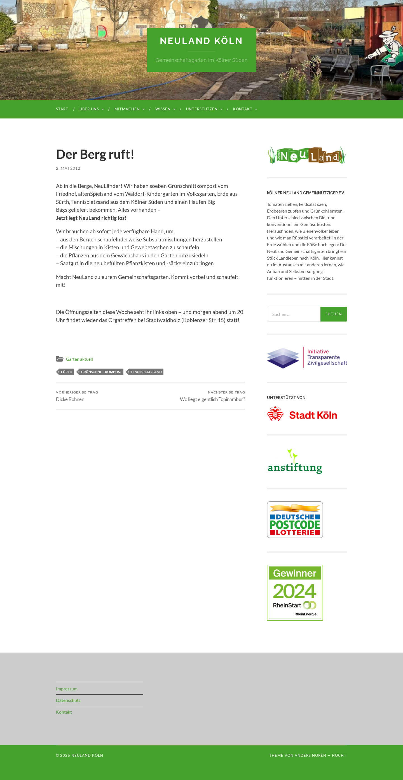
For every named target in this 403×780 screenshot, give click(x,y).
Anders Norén (310, 755)
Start (62, 109)
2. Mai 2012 (68, 168)
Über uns (89, 109)
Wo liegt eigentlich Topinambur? (212, 396)
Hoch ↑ (339, 755)
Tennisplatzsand (146, 372)
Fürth (66, 372)
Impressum (67, 688)
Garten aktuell (79, 359)
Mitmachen (127, 109)
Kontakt (242, 109)
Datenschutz (68, 700)
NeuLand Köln (201, 41)
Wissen (163, 109)
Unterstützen (202, 109)
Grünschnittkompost (101, 372)
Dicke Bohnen (77, 396)
